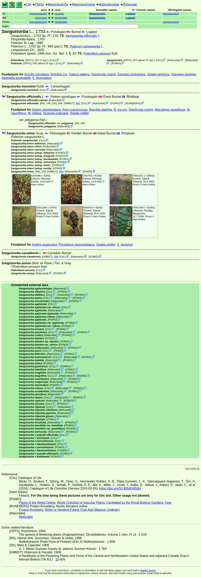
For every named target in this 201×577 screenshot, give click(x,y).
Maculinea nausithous (170, 109)
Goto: (70, 26)
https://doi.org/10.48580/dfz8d (120, 488)
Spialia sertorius (158, 74)
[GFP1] (30, 60)
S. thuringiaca (42, 78)
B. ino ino (120, 109)
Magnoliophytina (83, 4)
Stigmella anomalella (16, 78)
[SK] (54, 103)
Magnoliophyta (58, 4)
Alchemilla (61, 17)
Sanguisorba (97, 13)
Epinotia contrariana (131, 74)
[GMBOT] (69, 103)
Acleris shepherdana (46, 109)
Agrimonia (41, 17)
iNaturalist (73, 63)
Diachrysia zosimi (103, 74)
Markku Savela (148, 570)
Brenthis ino (59, 74)
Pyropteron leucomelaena (76, 244)
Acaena (59, 13)
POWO (116, 63)
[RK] (42, 103)
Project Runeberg (31, 509)
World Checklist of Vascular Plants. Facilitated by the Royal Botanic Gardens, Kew (114, 502)
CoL (52, 60)
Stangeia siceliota (183, 74)
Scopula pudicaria (55, 113)
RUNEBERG (133, 103)
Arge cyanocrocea (75, 109)
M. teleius (34, 113)
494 (78, 103)
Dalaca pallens (79, 74)
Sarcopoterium (38, 13)
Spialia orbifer (79, 113)
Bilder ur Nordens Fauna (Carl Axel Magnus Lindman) (82, 509)
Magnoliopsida (109, 4)
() (171, 13)
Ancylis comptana (36, 74)
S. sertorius (125, 244)
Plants (39, 4)
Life (28, 4)
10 (57, 559)
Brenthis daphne (100, 109)
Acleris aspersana (44, 244)
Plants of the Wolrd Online (37, 502)
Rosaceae (130, 4)
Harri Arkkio (37, 184)
